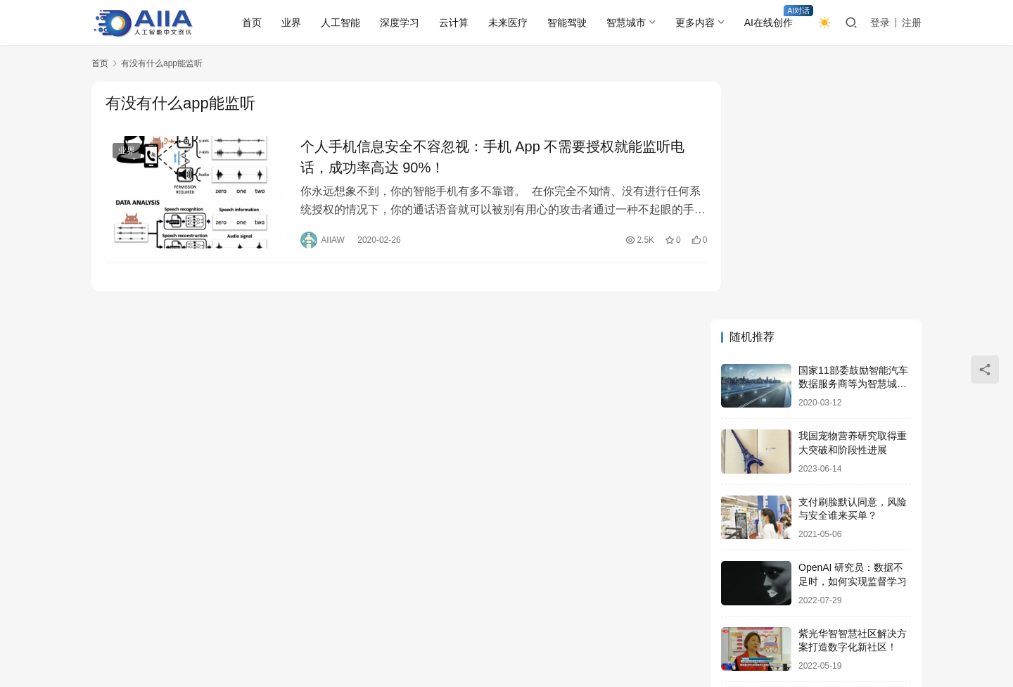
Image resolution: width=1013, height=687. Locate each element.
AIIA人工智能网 (232, 644)
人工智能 (340, 22)
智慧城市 (626, 22)
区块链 (320, 621)
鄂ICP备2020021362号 (361, 644)
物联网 (368, 621)
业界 (291, 22)
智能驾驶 (567, 22)
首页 (252, 22)
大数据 (417, 621)
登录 (880, 22)
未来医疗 (508, 22)
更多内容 (695, 22)
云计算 (454, 22)
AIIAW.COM (440, 644)
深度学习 (399, 22)
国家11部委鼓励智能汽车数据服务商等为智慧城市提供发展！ (853, 160)
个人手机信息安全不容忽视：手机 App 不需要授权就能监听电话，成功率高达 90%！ (485, 157)
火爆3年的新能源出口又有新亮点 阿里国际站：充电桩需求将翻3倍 (854, 489)
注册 (912, 22)
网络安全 (266, 621)
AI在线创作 (768, 22)
